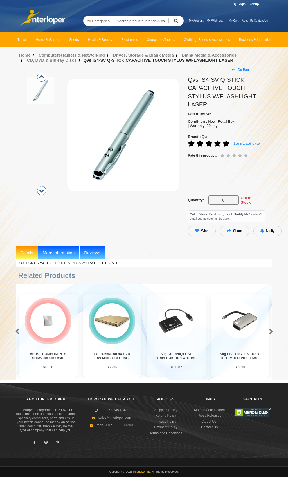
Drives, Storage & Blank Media (143, 55)
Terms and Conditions (165, 433)
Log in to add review (247, 143)
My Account (196, 20)
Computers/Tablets (161, 40)
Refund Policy (165, 416)
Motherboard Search (209, 410)
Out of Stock (246, 200)
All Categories (98, 21)
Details (26, 252)
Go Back (241, 70)
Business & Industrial (255, 40)
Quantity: (196, 200)
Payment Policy (165, 427)
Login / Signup (245, 4)
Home (25, 55)
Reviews (92, 252)
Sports (74, 40)
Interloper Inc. (142, 471)
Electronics (129, 40)
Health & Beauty (100, 40)
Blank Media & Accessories (209, 55)
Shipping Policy (165, 410)
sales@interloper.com (114, 418)
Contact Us (261, 20)
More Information (59, 252)
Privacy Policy (165, 421)
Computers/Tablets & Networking (72, 55)
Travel (22, 40)
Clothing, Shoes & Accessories (207, 40)
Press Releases (209, 416)
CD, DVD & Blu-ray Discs (52, 60)
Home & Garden (48, 40)
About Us (247, 20)
